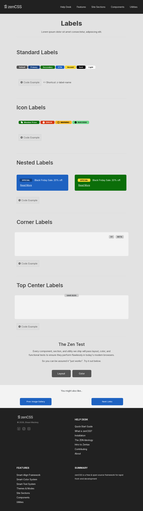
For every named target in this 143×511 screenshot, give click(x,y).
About (78, 453)
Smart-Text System (26, 484)
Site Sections (98, 7)
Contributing (81, 449)
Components (117, 7)
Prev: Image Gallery (36, 401)
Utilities (133, 7)
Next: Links (107, 401)
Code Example (30, 82)
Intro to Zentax (82, 444)
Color (82, 373)
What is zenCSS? (83, 431)
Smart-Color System (27, 479)
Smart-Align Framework (28, 475)
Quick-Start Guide (84, 426)
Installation (80, 435)
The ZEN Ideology (84, 440)
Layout (61, 373)
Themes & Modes (25, 488)
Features (81, 7)
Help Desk (65, 7)
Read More (26, 185)
